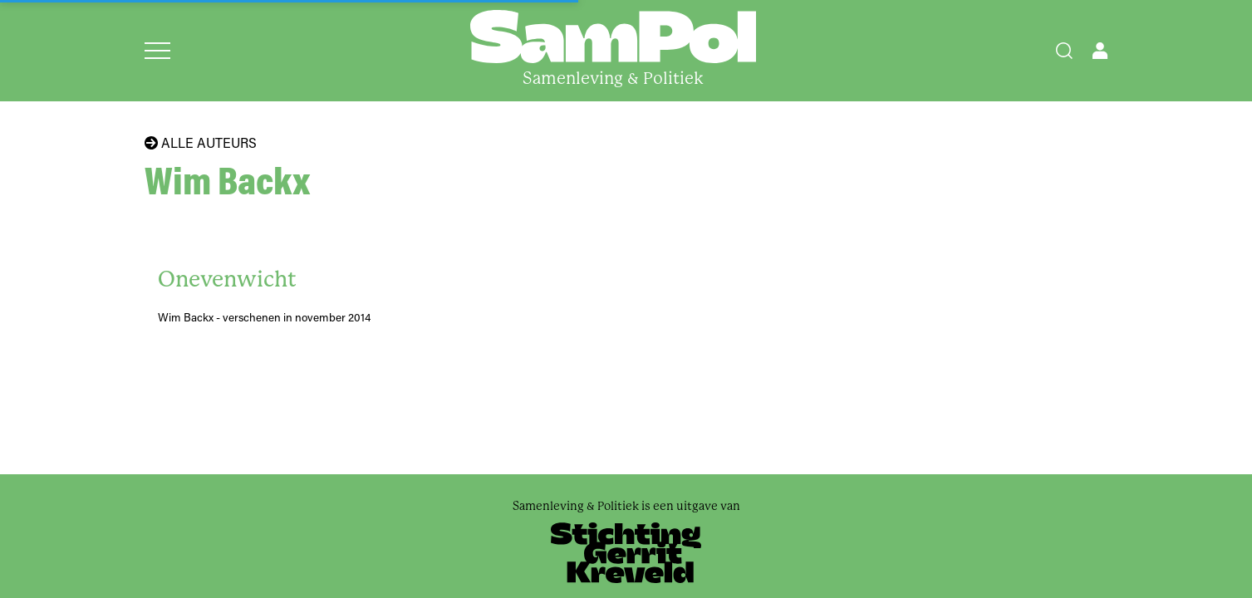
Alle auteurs (201, 143)
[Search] (1064, 50)
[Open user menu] (1099, 50)
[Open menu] (157, 50)
